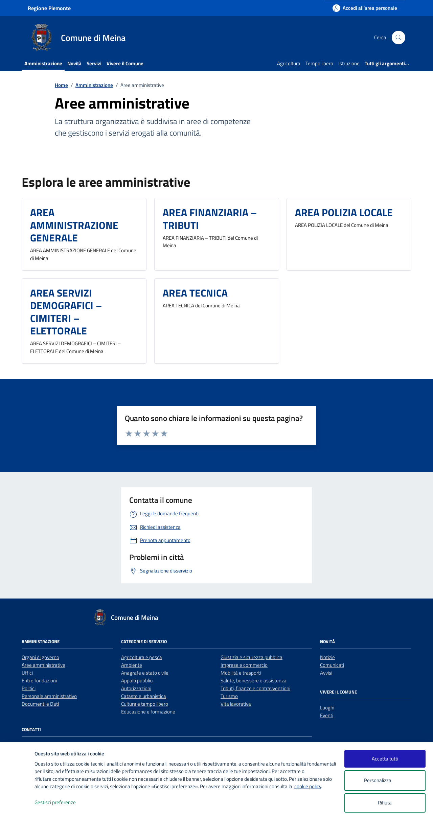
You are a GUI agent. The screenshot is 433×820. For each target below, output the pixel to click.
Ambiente (131, 665)
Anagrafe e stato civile (144, 673)
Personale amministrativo (49, 696)
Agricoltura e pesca (141, 657)
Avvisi (326, 673)
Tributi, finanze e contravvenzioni (255, 688)
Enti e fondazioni (39, 680)
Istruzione (349, 63)
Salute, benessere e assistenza (254, 680)
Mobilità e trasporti (241, 673)
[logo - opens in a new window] (17, 808)
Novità (74, 63)
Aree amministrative (43, 665)
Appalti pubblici (137, 680)
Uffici (27, 673)
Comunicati (332, 665)
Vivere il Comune (125, 63)
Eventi (326, 715)
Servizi (94, 63)
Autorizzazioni (136, 688)
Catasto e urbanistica (143, 696)
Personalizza (385, 780)
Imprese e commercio (244, 665)
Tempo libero (319, 63)
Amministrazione (43, 63)
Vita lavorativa (236, 704)
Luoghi (327, 707)
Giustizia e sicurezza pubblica (251, 657)
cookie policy (307, 786)
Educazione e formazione (148, 712)
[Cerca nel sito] (398, 37)
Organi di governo (40, 657)
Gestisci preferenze (62, 802)
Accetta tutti (385, 759)
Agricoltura (288, 63)
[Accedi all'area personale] (364, 8)
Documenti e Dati (40, 704)
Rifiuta (385, 802)
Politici (29, 688)
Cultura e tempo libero (144, 704)
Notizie (327, 657)
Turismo (229, 696)
